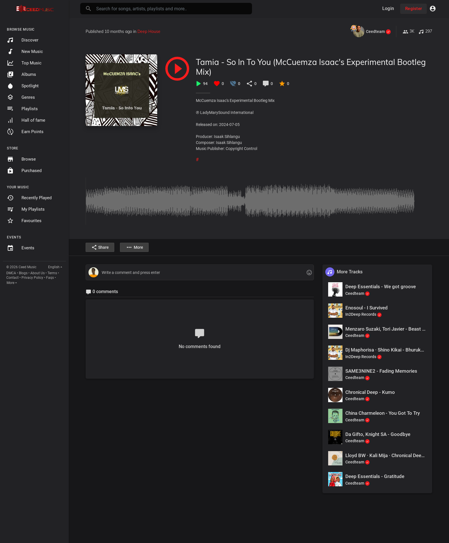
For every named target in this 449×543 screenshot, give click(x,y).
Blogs (23, 273)
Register (413, 8)
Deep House (148, 31)
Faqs (50, 278)
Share (100, 247)
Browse (21, 159)
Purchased (24, 170)
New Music (25, 51)
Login (388, 8)
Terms (52, 273)
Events (20, 248)
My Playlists (26, 209)
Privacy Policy (32, 278)
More (10, 283)
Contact (12, 278)
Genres (21, 97)
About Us (37, 273)
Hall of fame (26, 120)
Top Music (24, 63)
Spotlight (23, 85)
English (54, 267)
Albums (21, 74)
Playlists (22, 108)
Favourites (24, 220)
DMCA (11, 273)
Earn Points (25, 131)
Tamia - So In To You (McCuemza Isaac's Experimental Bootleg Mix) (311, 67)
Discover (22, 40)
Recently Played (29, 197)
